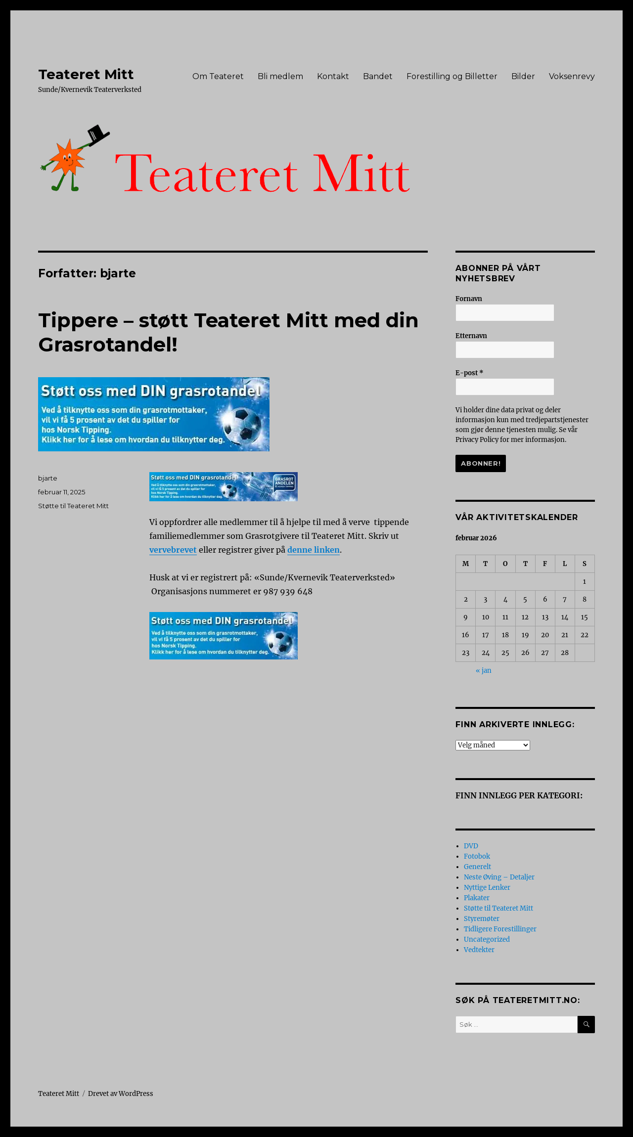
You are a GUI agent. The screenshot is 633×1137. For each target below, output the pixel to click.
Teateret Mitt (86, 74)
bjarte (47, 478)
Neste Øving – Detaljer (499, 877)
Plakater (477, 898)
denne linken (313, 550)
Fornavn (468, 299)
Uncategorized (487, 939)
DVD (471, 846)
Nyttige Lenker (487, 887)
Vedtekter (479, 950)
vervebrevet (173, 550)
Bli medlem (280, 76)
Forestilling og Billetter (452, 76)
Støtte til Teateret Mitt (73, 506)
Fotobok (477, 856)
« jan (484, 670)
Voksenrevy (572, 76)
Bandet (378, 76)
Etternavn (471, 336)
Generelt (477, 867)
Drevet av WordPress (120, 1094)
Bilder (523, 76)
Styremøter (481, 919)
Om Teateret (218, 76)
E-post (469, 373)
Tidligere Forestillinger (500, 929)
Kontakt (333, 76)
